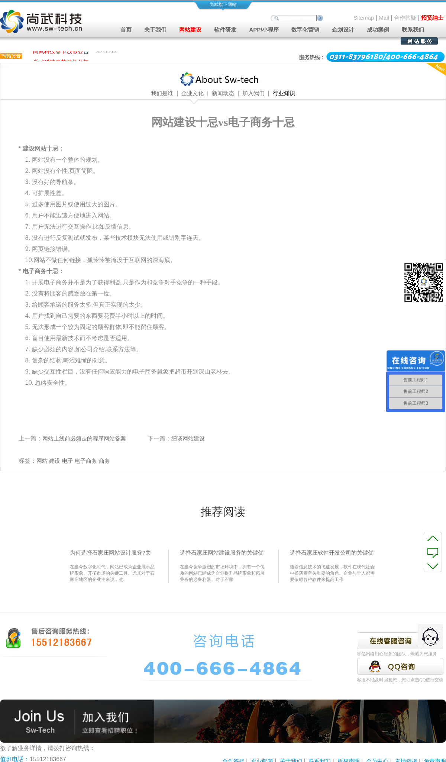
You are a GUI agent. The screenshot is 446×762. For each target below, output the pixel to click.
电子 (67, 461)
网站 (42, 461)
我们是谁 (162, 93)
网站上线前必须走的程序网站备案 (84, 438)
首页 (126, 29)
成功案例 (378, 29)
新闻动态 (223, 93)
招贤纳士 (432, 17)
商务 (104, 461)
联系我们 (413, 29)
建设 (54, 461)
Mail (384, 17)
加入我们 (253, 93)
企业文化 (192, 93)
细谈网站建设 (188, 438)
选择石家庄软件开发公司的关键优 (332, 552)
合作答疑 (405, 17)
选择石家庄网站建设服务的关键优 (222, 552)
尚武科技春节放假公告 (61, 52)
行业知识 (284, 93)
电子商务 (86, 461)
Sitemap (363, 17)
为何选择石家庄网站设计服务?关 (110, 552)
